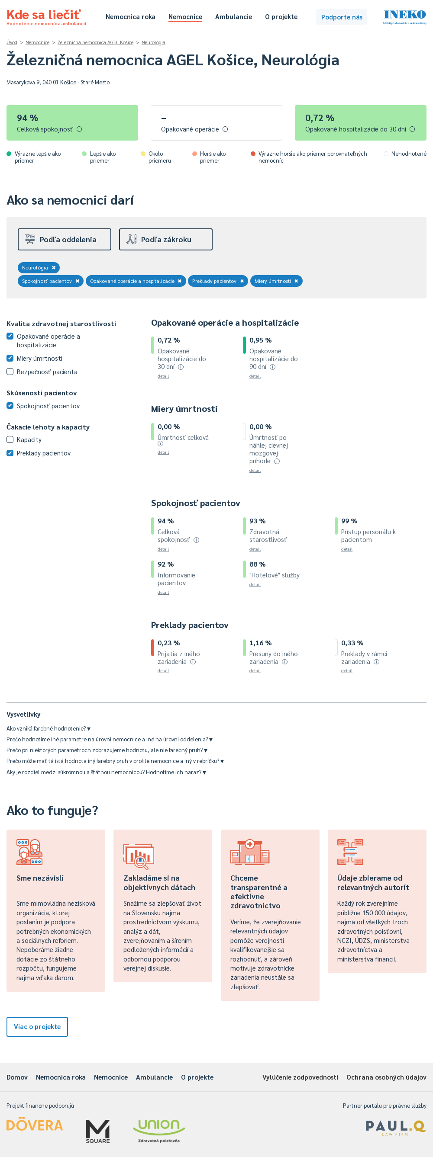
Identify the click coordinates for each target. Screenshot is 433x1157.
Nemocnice (185, 16)
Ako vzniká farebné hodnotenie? (48, 728)
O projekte (281, 16)
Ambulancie (233, 16)
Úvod (11, 42)
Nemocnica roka (130, 16)
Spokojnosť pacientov (51, 280)
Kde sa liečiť (46, 15)
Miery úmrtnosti (277, 280)
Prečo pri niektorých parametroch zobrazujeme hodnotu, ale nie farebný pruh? (106, 749)
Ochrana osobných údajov (386, 1077)
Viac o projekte (37, 1026)
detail (163, 375)
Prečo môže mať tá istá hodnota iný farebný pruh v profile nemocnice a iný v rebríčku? (115, 760)
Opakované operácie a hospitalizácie (136, 280)
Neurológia (153, 42)
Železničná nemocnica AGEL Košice (95, 42)
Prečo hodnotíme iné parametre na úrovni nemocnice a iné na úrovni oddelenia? (109, 739)
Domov (17, 1077)
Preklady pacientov (218, 280)
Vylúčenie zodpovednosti (300, 1077)
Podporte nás (341, 17)
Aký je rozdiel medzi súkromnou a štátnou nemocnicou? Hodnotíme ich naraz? (106, 772)
